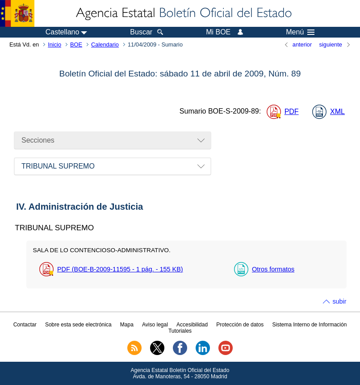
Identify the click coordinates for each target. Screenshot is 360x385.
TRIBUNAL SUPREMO (58, 166)
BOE (76, 44)
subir (339, 301)
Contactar (25, 325)
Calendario (105, 44)
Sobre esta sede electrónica (78, 325)
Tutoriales (180, 331)
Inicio (54, 44)
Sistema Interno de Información (309, 325)
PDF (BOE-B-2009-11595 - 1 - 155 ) (120, 269)
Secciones (37, 140)
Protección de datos (240, 325)
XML (337, 111)
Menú (300, 32)
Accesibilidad (192, 325)
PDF (292, 111)
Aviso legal (155, 325)
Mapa (127, 325)
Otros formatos (273, 269)
